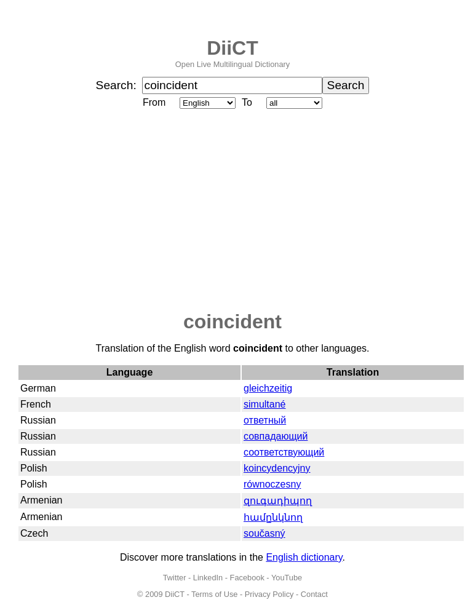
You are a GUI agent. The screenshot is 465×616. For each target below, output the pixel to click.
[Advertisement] (232, 211)
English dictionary (304, 557)
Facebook (247, 577)
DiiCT (232, 48)
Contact (314, 594)
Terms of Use (214, 594)
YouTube (286, 577)
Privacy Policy (269, 594)
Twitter (174, 577)
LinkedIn (208, 577)
